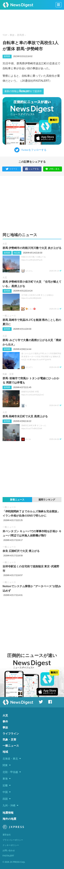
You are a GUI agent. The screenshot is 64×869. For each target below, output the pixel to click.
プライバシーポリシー (13, 840)
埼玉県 (17, 253)
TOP (5, 35)
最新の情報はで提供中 (23, 91)
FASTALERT (8, 856)
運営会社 (7, 835)
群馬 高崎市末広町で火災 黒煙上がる (25, 416)
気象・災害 (8, 374)
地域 (5, 751)
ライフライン (11, 733)
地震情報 (8, 812)
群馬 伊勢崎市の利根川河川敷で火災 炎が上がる (32, 247)
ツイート (11, 169)
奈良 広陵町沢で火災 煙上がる (21, 551)
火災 (5, 243)
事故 (12, 35)
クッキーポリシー (11, 845)
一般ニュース (9, 315)
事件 (5, 721)
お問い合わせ (9, 850)
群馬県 (20, 35)
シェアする (32, 169)
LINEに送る (52, 169)
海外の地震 (9, 818)
